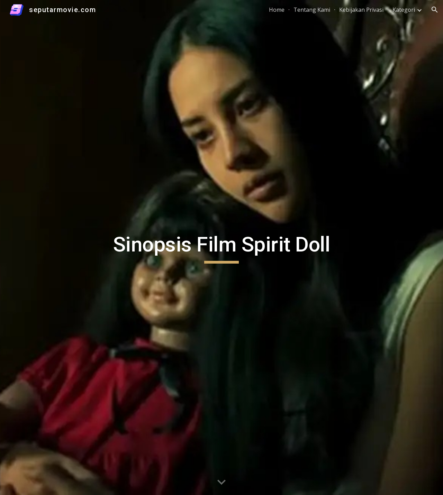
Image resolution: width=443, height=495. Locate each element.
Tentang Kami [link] (311, 9)
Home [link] (276, 9)
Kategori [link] (403, 9)
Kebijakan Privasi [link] (361, 9)
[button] (434, 9)
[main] (221, 248)
